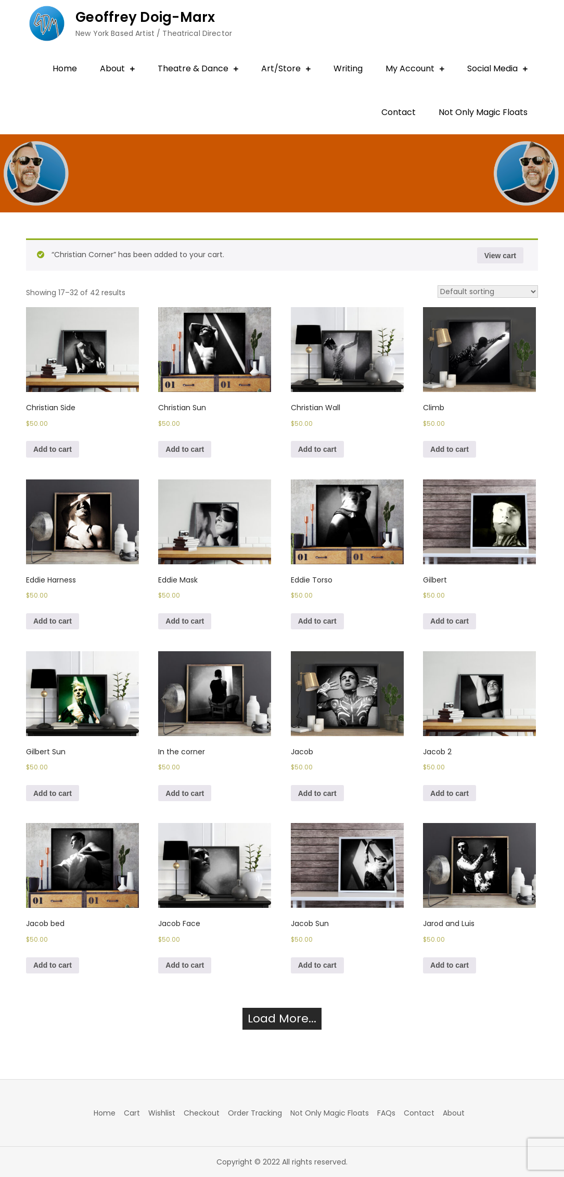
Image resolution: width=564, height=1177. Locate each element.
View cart (500, 255)
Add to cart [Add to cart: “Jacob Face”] (184, 965)
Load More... (282, 1018)
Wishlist (161, 1113)
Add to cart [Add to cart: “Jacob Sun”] (317, 965)
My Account (410, 68)
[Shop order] (488, 291)
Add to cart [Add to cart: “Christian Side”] (52, 449)
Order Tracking (255, 1113)
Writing (348, 68)
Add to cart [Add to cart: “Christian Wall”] (317, 449)
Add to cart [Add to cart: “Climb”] (449, 449)
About (112, 68)
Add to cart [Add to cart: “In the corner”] (184, 793)
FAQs (386, 1113)
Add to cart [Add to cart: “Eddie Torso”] (317, 621)
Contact (398, 112)
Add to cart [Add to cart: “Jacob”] (317, 793)
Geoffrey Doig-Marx (145, 17)
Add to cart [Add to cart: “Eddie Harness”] (52, 621)
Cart (132, 1113)
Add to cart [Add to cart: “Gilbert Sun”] (52, 793)
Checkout (202, 1113)
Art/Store (281, 68)
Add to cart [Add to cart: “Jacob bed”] (52, 965)
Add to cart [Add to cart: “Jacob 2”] (449, 793)
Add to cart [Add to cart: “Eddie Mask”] (184, 621)
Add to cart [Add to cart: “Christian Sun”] (184, 449)
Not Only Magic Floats (483, 112)
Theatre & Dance (193, 68)
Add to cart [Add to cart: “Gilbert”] (449, 621)
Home (65, 68)
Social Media (492, 68)
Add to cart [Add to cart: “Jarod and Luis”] (449, 965)
